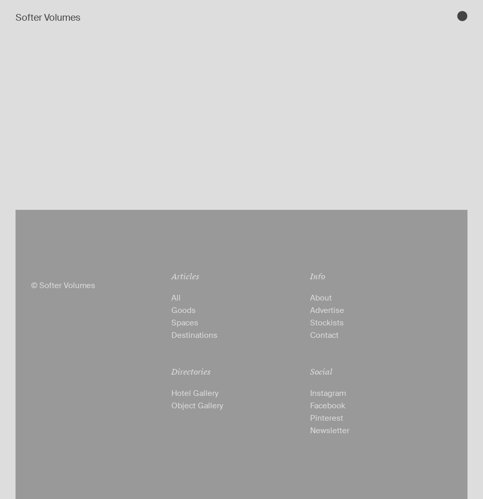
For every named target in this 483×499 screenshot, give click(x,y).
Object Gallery (197, 406)
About (321, 298)
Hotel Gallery (194, 393)
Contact (324, 335)
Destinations (194, 335)
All (176, 298)
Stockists (327, 323)
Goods (183, 310)
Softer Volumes (48, 17)
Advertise (327, 310)
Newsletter (329, 430)
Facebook (327, 406)
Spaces (184, 323)
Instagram (328, 393)
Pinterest (326, 418)
